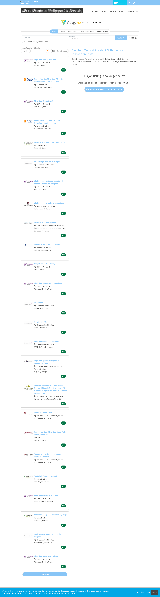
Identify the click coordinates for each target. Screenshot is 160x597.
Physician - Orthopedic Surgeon (46, 495)
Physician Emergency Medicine (46, 341)
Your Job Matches (87, 31)
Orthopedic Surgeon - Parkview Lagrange (50, 515)
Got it (154, 592)
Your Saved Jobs (103, 31)
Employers (134, 2)
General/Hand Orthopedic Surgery (47, 244)
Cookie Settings (143, 592)
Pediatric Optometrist (43, 412)
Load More (45, 574)
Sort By (25, 51)
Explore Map (73, 31)
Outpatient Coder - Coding (44, 264)
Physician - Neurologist (43, 101)
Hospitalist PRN (40, 322)
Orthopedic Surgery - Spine (45, 222)
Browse (62, 31)
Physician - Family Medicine (45, 59)
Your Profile (116, 11)
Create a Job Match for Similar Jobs (104, 89)
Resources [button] (132, 11)
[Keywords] (45, 37)
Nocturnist (38, 302)
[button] (132, 37)
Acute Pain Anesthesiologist (45, 476)
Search (54, 31)
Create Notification (59, 51)
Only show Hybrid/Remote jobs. (36, 41)
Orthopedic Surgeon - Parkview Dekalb (49, 142)
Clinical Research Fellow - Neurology (49, 203)
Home (95, 11)
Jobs (103, 11)
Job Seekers (120, 2)
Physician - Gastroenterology (46, 556)
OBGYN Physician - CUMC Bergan (47, 162)
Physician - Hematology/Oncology (48, 283)
